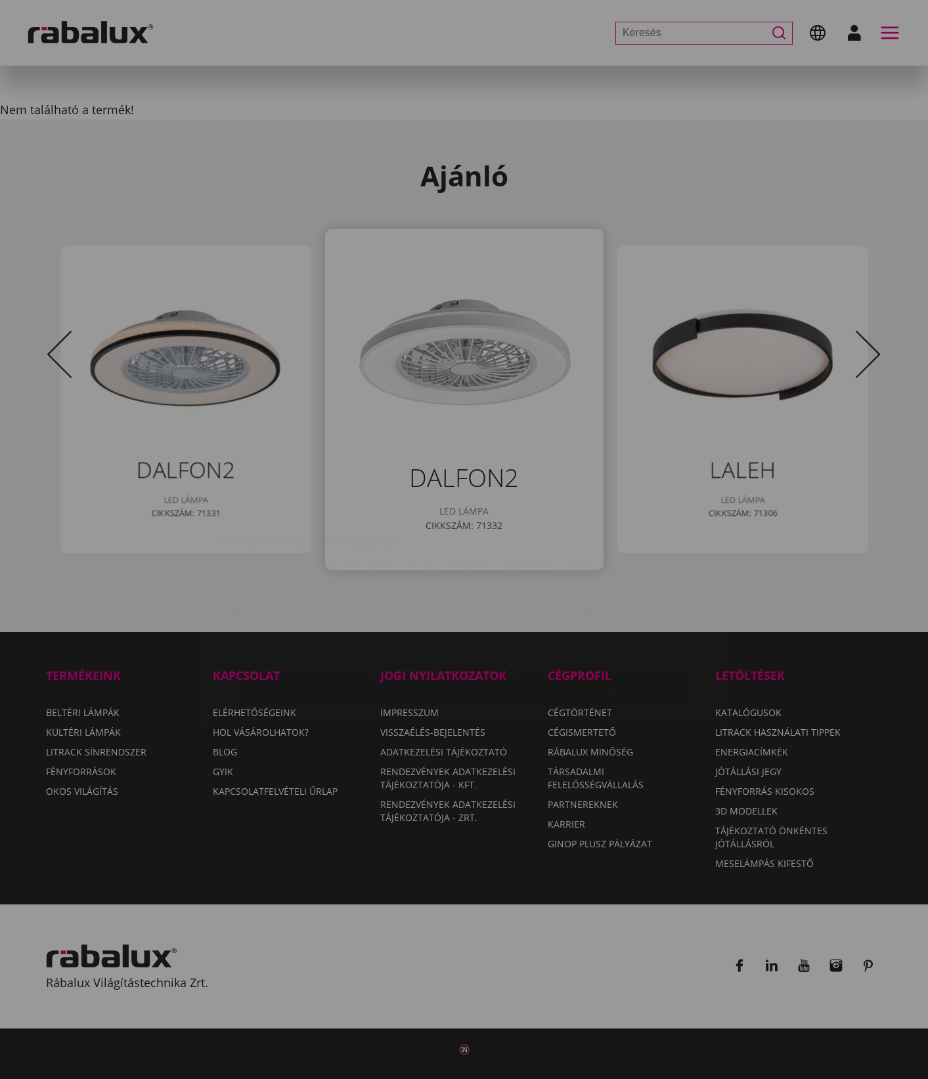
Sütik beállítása (304, 611)
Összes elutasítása (443, 611)
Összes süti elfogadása (603, 611)
